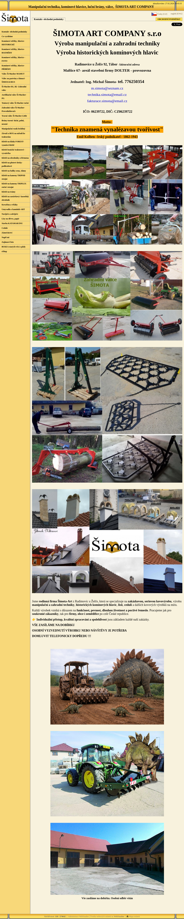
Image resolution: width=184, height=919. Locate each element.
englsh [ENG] (176, 14)
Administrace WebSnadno (78, 916)
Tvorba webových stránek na (107, 916)
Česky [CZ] (159, 14)
